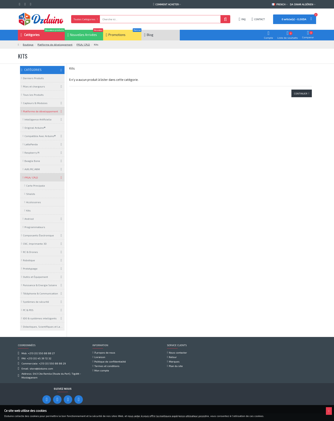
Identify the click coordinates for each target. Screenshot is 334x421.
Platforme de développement (54, 44)
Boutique (28, 44)
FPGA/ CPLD (83, 44)
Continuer (300, 93)
